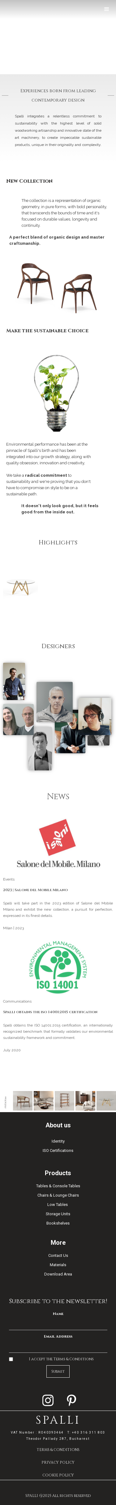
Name (58, 1313)
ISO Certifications (58, 1150)
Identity (58, 1141)
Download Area (58, 1274)
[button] (106, 9)
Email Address (58, 1336)
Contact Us (58, 1255)
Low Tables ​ (58, 1204)
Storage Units (58, 1214)
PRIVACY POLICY (58, 1462)
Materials (58, 1264)
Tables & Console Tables (58, 1186)
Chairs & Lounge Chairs (58, 1195)
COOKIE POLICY (58, 1475)
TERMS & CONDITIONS (58, 1449)
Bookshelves (58, 1223)
